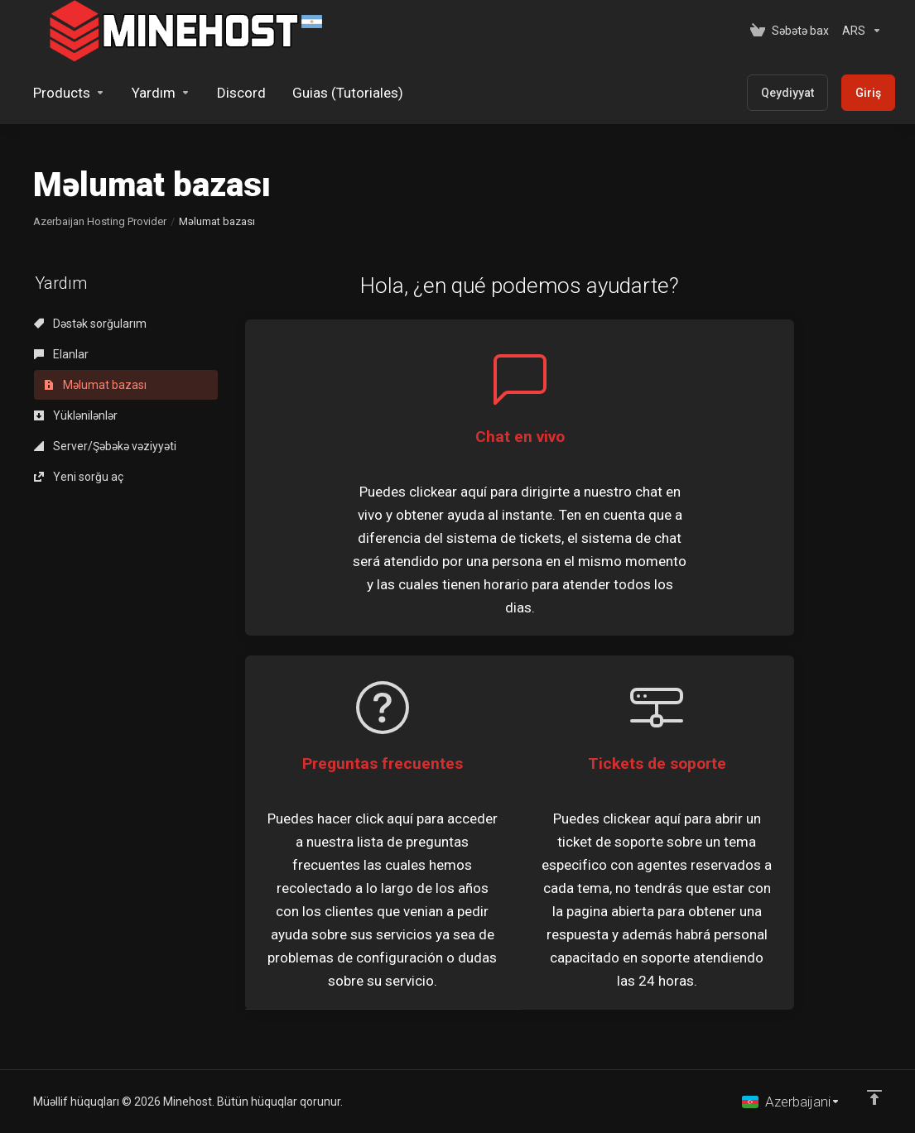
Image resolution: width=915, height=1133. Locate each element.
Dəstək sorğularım (90, 323)
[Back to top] (874, 1097)
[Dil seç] (791, 1101)
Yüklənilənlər (76, 415)
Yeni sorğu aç (78, 476)
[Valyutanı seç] (859, 31)
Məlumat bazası (95, 384)
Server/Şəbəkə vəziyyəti (105, 446)
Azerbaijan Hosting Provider (99, 221)
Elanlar (61, 354)
